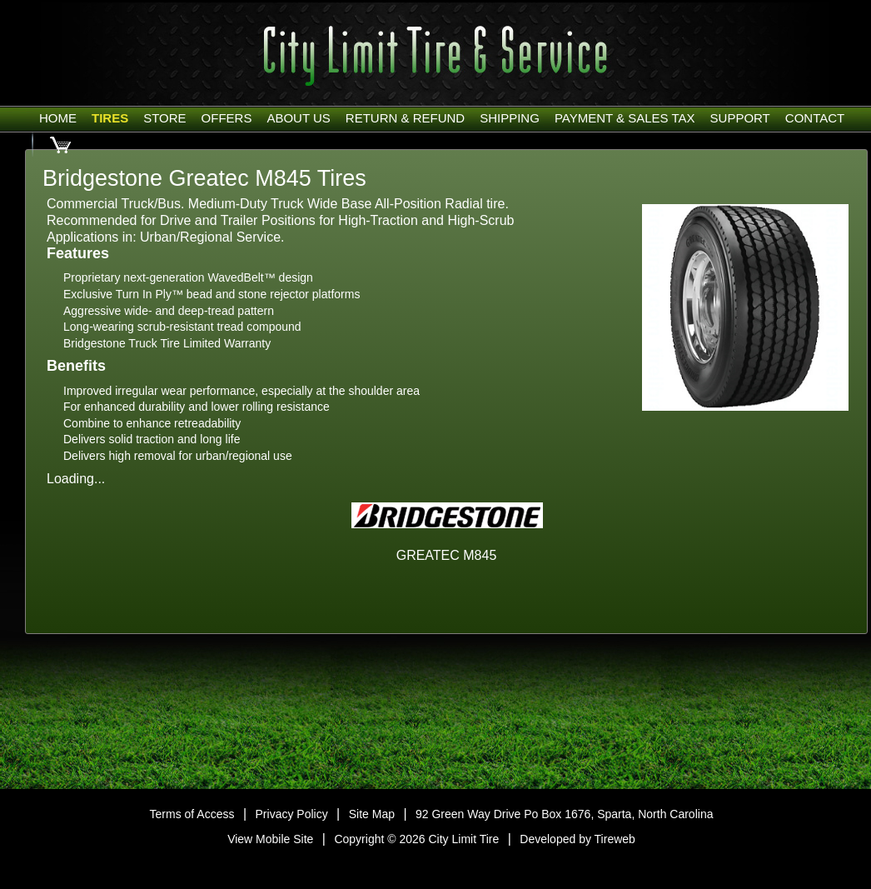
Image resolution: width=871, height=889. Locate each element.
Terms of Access (192, 814)
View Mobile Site (270, 839)
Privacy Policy (292, 814)
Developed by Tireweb (577, 839)
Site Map (372, 814)
